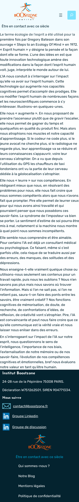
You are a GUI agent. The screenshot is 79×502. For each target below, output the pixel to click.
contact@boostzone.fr (30, 406)
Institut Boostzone (18, 373)
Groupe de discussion (29, 427)
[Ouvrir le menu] (60, 15)
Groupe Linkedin (25, 416)
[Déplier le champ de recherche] (71, 15)
